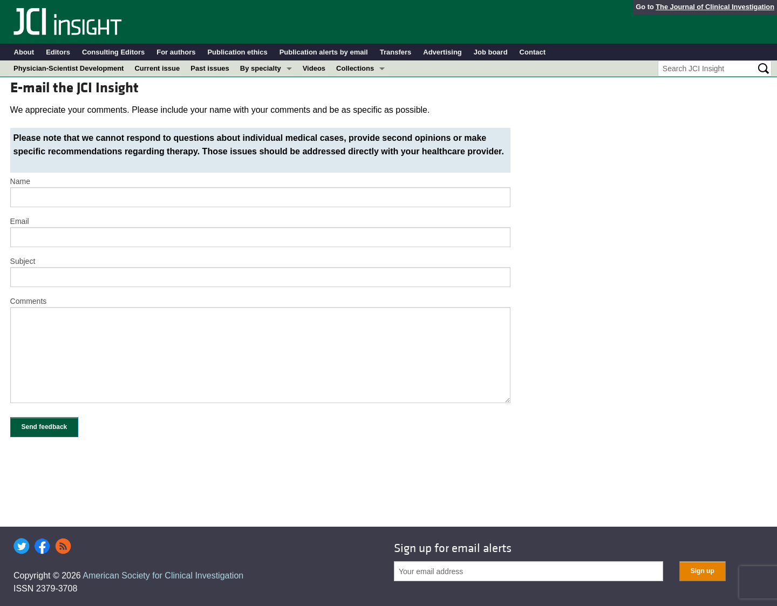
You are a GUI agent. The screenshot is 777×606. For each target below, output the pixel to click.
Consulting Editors (113, 52)
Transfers (396, 52)
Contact (533, 52)
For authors (175, 52)
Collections (355, 68)
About (24, 52)
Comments (28, 301)
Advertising (442, 52)
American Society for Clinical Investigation (163, 575)
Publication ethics (237, 52)
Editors (58, 52)
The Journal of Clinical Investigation (715, 7)
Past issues (209, 68)
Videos (314, 68)
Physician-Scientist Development (68, 68)
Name (20, 181)
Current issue (157, 68)
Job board (491, 52)
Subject (23, 261)
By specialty (260, 68)
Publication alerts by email (324, 52)
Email (19, 221)
